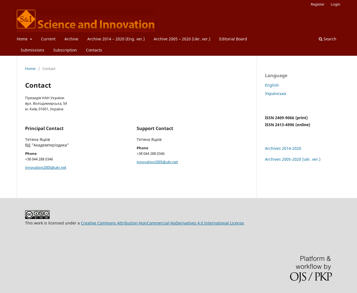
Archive (71, 38)
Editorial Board (233, 38)
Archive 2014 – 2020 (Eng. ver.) (116, 38)
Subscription (65, 50)
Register (317, 4)
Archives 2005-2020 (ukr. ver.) (292, 159)
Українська (275, 93)
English (272, 85)
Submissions (32, 50)
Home (23, 38)
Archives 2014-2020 (283, 148)
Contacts (94, 50)
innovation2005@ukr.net (45, 167)
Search (327, 38)
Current (48, 38)
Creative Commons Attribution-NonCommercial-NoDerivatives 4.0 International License (162, 223)
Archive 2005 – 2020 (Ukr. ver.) (182, 38)
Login (335, 4)
